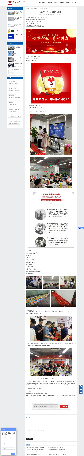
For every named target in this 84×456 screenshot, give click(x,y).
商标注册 (44, 2)
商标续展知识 (11, 102)
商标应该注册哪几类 (12, 95)
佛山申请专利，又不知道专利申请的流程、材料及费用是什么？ (62, 454)
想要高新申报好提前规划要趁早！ (18, 29)
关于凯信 (74, 2)
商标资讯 (16, 83)
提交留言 (29, 440)
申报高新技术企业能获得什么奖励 (18, 35)
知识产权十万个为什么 (12, 81)
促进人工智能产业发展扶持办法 (14, 123)
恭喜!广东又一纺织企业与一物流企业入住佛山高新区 (18, 12)
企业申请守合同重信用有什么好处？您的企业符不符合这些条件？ (18, 65)
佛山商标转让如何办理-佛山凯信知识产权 (18, 47)
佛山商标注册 (29, 395)
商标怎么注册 (11, 83)
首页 (40, 2)
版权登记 (68, 2)
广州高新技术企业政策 (17, 121)
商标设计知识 (17, 109)
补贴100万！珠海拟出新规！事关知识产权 (35, 447)
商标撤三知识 (11, 107)
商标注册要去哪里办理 (12, 111)
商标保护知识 (17, 97)
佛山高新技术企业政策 (12, 104)
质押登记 (16, 118)
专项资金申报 (11, 125)
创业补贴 (16, 125)
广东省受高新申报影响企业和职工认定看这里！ (18, 24)
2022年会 (10, 121)
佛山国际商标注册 (37, 395)
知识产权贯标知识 (18, 100)
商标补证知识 (11, 114)
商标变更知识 (11, 109)
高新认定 (56, 2)
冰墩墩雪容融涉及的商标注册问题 (56, 447)
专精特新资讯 (11, 118)
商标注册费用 (11, 90)
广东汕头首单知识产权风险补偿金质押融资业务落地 (37, 449)
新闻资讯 (45, 14)
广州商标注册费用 (17, 69)
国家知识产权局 (11, 97)
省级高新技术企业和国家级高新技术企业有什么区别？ (18, 18)
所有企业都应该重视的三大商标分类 (18, 52)
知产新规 (19, 116)
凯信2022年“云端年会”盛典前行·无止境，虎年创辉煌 (60, 451)
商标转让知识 (11, 100)
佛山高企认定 (51, 395)
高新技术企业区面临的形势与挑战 (34, 454)
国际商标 (50, 2)
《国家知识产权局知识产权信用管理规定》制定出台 (37, 451)
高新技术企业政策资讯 (12, 88)
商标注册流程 (17, 90)
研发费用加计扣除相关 (12, 116)
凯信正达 (31, 8)
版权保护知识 (17, 107)
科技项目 (62, 2)
